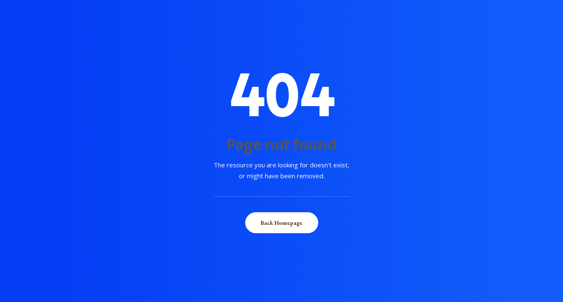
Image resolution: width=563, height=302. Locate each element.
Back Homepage (282, 222)
